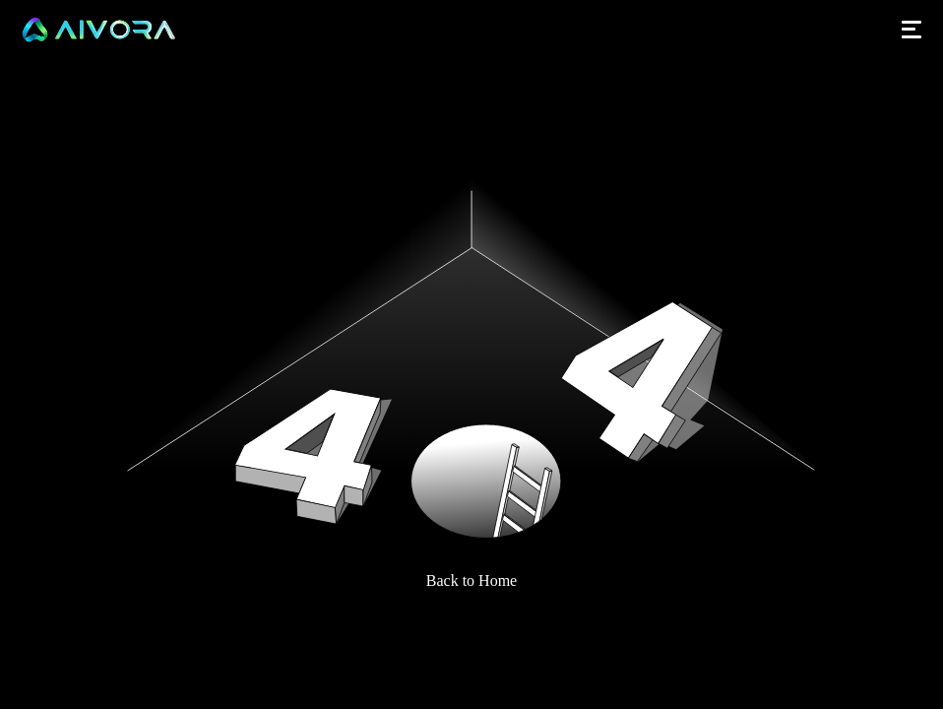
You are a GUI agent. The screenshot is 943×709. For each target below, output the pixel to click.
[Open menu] (911, 29)
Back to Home (471, 580)
